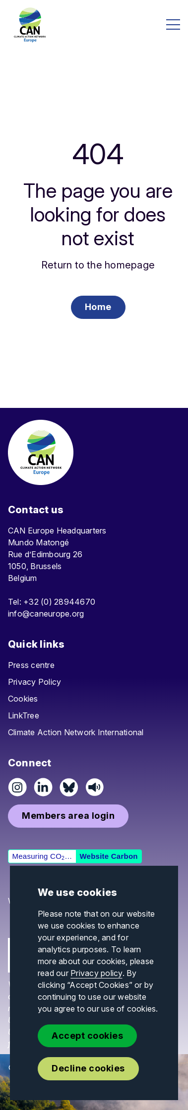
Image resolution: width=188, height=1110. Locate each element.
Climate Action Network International (76, 732)
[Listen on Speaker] (94, 787)
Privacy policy (96, 973)
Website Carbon (108, 856)
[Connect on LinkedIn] (43, 787)
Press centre (31, 665)
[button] (98, 307)
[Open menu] (173, 24)
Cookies (23, 699)
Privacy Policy (34, 682)
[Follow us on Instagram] (17, 787)
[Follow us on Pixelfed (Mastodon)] (69, 787)
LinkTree (23, 715)
